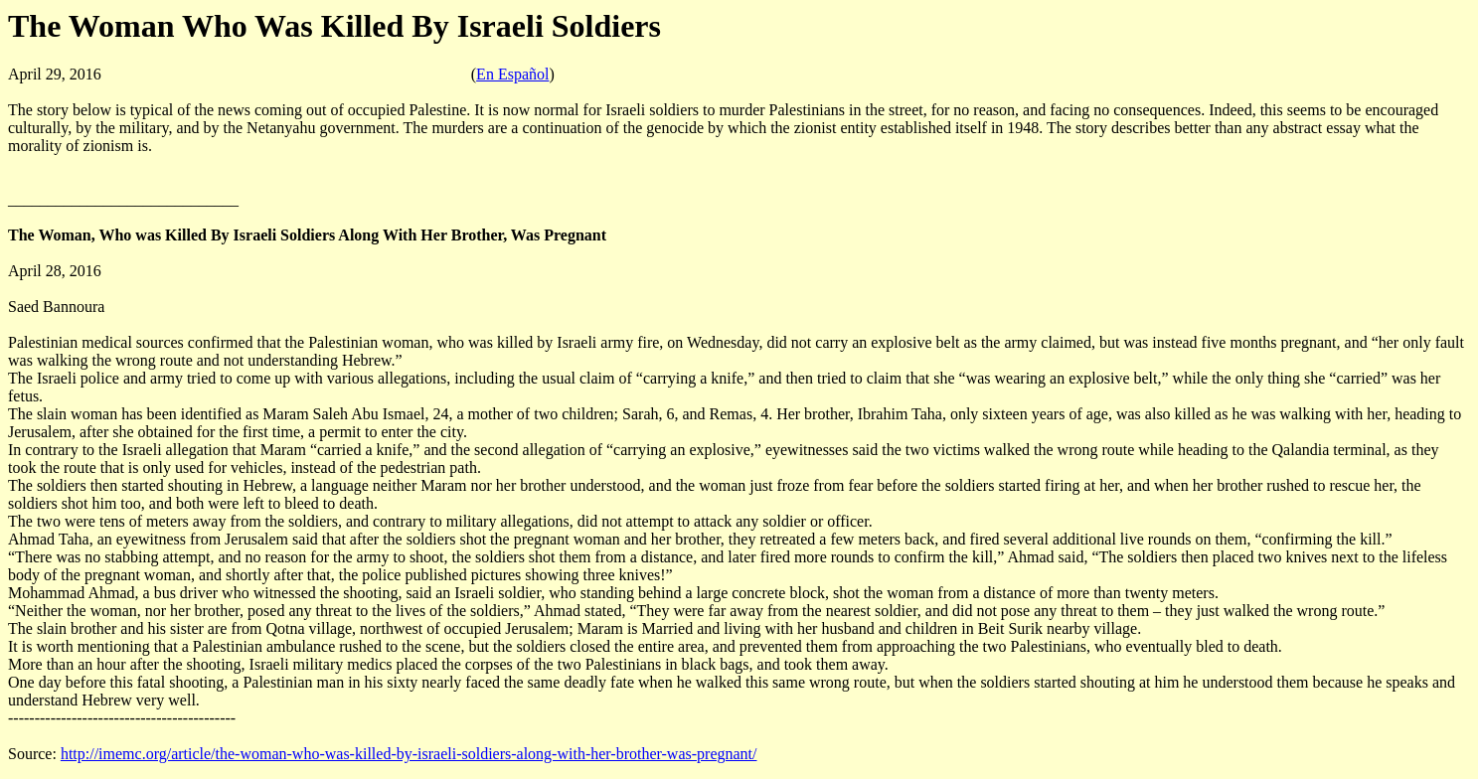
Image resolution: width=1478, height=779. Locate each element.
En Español (512, 74)
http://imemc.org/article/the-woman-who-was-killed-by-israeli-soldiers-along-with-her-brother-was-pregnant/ (409, 753)
